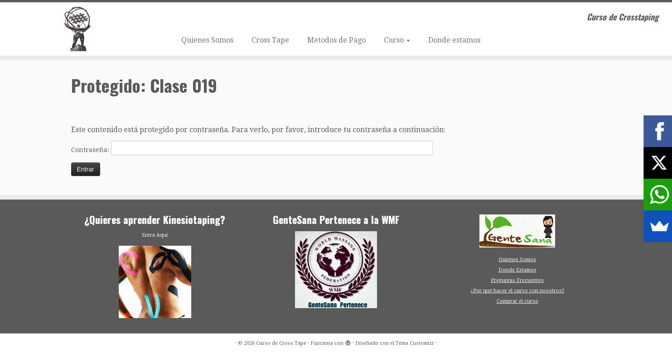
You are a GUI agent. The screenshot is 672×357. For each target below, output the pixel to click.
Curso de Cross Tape (281, 343)
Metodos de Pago (336, 40)
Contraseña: (252, 148)
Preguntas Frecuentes (517, 280)
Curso (397, 40)
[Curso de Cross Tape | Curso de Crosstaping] (77, 29)
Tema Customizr (415, 343)
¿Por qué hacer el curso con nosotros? (517, 291)
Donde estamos (454, 40)
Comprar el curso (517, 301)
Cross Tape (270, 40)
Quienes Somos (207, 40)
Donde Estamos (517, 270)
